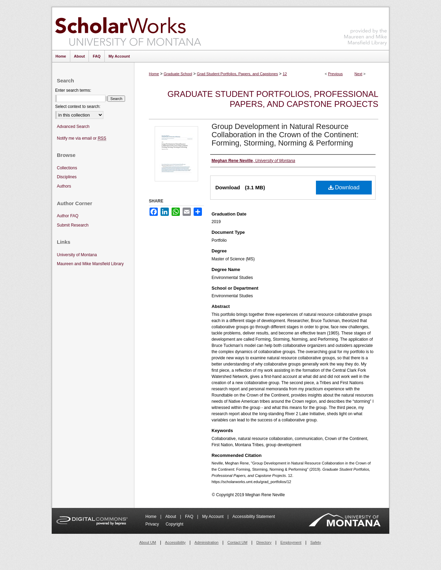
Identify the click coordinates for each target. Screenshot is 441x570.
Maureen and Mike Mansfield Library (365, 27)
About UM (147, 542)
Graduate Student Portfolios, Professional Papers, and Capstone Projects (272, 99)
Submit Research (73, 225)
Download (344, 187)
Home (154, 74)
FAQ (189, 516)
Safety (315, 542)
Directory (263, 542)
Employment (290, 542)
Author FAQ (68, 215)
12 (285, 74)
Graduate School (178, 74)
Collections (67, 168)
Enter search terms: (73, 90)
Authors (64, 186)
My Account (213, 516)
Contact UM (237, 542)
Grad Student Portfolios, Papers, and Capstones (237, 74)
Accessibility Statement (254, 516)
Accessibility (175, 542)
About (171, 516)
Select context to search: (77, 106)
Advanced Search (73, 126)
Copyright (174, 524)
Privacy (152, 524)
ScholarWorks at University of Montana (128, 28)
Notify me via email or (81, 138)
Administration (207, 542)
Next (358, 74)
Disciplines (66, 176)
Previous (335, 74)
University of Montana (77, 254)
